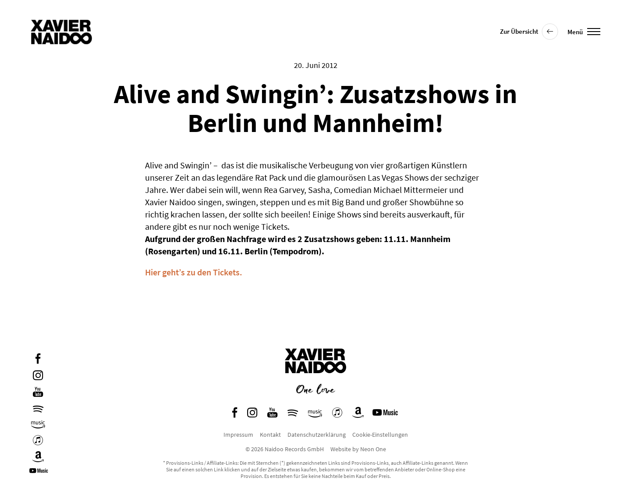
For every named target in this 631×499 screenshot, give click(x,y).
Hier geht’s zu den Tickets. (193, 272)
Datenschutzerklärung (316, 434)
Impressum (238, 434)
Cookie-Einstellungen (380, 434)
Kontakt (270, 434)
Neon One (373, 449)
